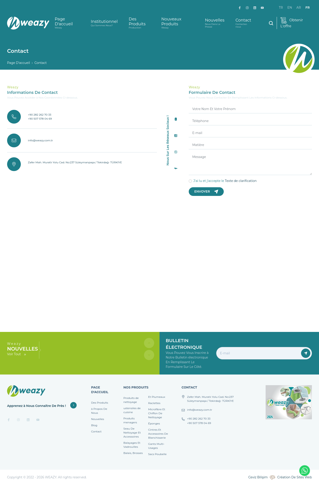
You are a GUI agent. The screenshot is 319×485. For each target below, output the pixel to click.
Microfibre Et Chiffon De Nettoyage (156, 413)
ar (298, 8)
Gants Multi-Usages (156, 446)
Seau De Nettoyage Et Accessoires (132, 432)
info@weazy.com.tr (40, 140)
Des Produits (139, 23)
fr (307, 8)
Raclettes (154, 403)
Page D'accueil (67, 23)
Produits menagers (130, 420)
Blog (94, 425)
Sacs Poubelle (157, 454)
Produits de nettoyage (131, 400)
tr (281, 8)
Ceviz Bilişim (258, 477)
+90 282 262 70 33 (39, 114)
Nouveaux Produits (177, 23)
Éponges (154, 423)
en (289, 8)
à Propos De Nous (99, 410)
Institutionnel (104, 23)
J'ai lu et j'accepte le (225, 181)
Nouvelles (214, 23)
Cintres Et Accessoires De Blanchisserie (158, 433)
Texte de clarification (241, 181)
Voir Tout (17, 354)
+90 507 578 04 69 (40, 118)
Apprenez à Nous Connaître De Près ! (42, 406)
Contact (243, 23)
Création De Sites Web (294, 477)
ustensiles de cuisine (132, 410)
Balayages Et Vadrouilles (131, 444)
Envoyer (206, 191)
